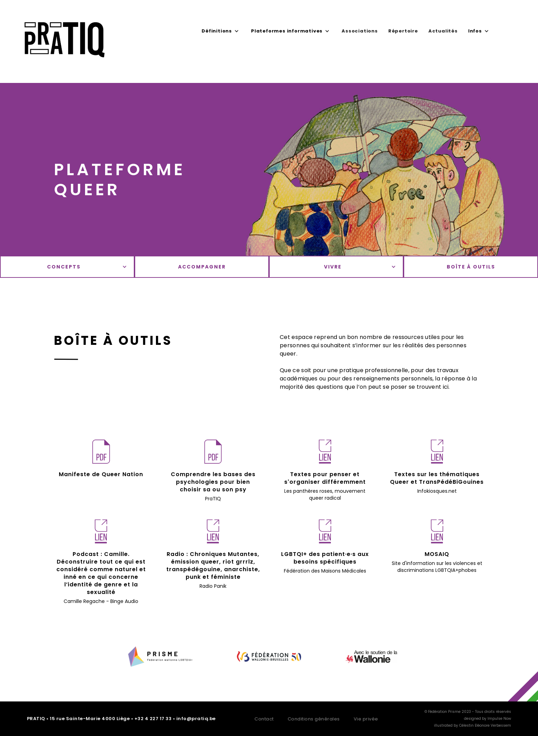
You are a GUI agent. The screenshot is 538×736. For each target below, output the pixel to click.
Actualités (443, 31)
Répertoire (403, 31)
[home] (64, 43)
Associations (360, 31)
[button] (221, 31)
